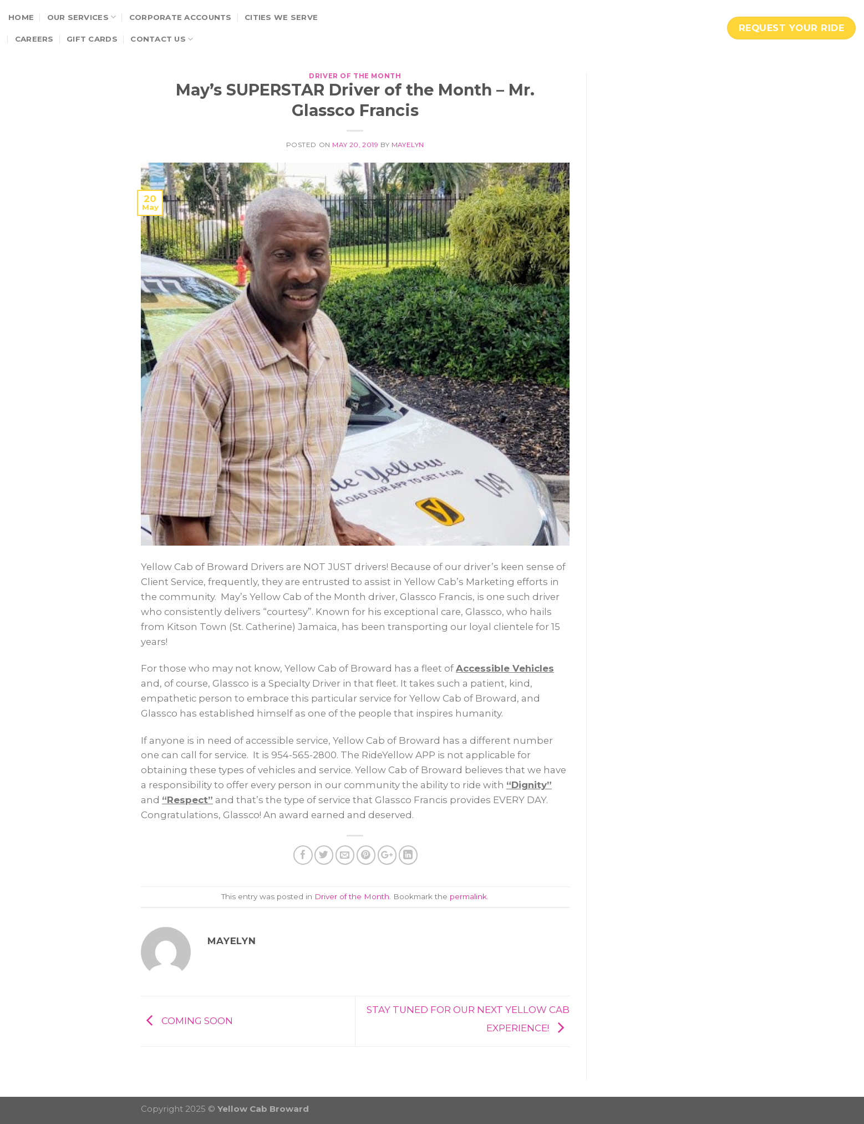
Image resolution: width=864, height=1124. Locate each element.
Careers (34, 38)
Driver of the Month (355, 76)
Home (21, 17)
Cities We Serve (281, 17)
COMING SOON (187, 1020)
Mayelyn (408, 145)
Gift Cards (92, 38)
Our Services (81, 17)
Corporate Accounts (180, 17)
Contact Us (161, 39)
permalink (468, 896)
